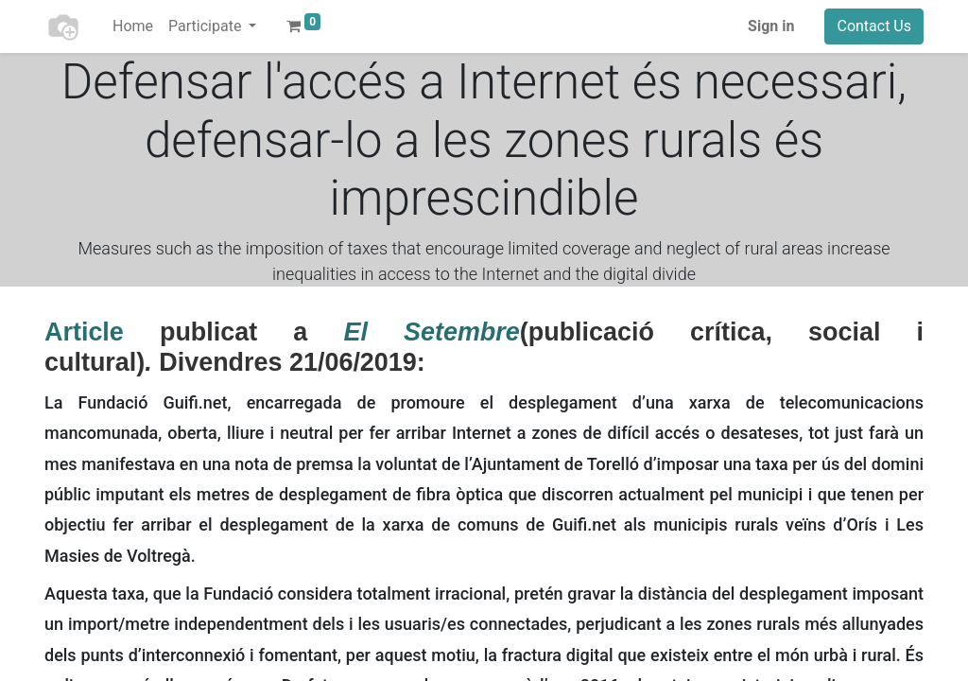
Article (84, 332)
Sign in (771, 26)
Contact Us (874, 26)
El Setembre (431, 332)
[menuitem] (133, 26)
